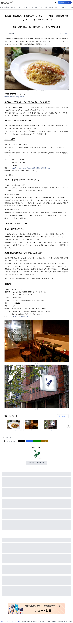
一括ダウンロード (63, 416)
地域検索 (7, 7)
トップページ (5, 621)
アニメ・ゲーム (28, 7)
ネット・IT (63, 7)
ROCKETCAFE (64, 33)
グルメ (57, 7)
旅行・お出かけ (49, 7)
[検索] (55, 2)
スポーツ (20, 7)
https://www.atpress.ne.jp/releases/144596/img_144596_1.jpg (31, 168)
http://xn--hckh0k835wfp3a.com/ (14, 97)
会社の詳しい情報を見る (36, 462)
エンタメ (13, 7)
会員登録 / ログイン (64, 2)
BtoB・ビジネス (39, 7)
